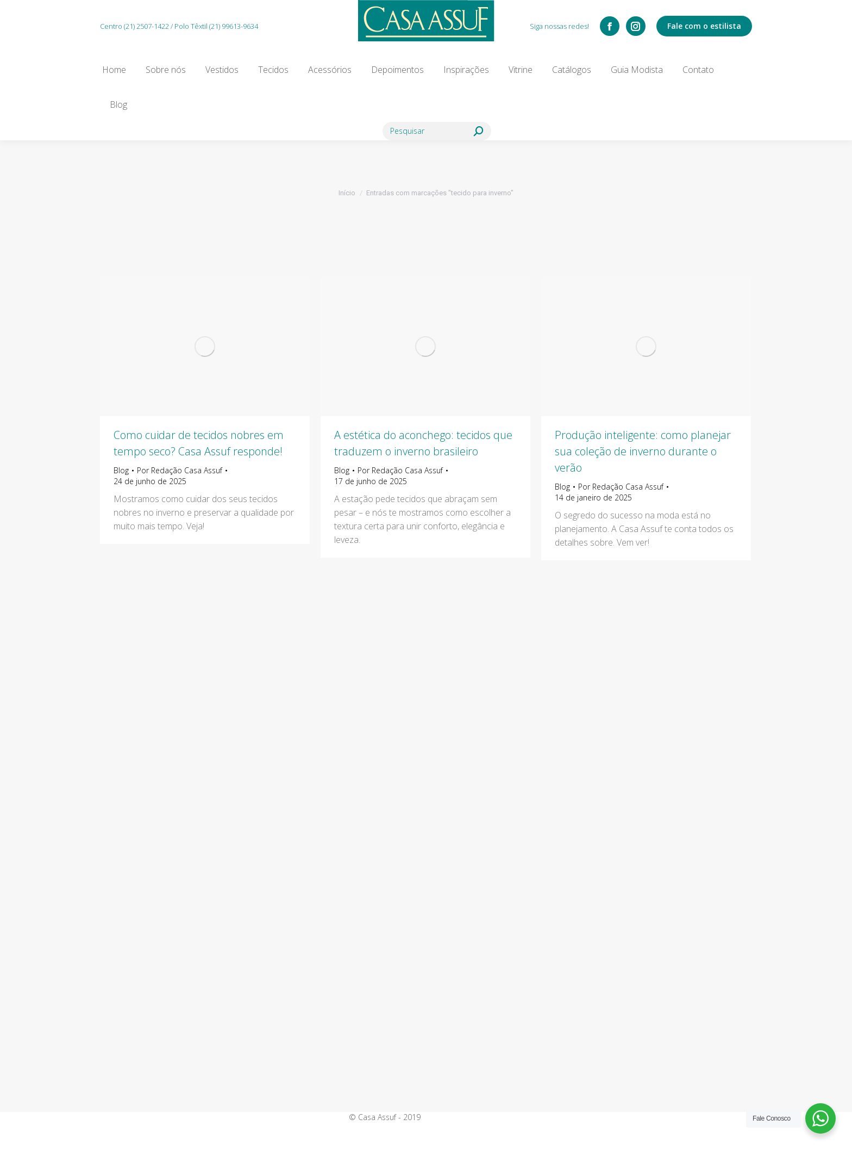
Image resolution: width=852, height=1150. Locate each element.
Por (179, 470)
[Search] (437, 131)
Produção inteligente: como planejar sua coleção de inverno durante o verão (643, 451)
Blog (121, 470)
